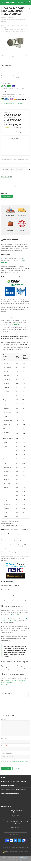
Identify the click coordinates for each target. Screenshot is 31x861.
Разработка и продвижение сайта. (15, 851)
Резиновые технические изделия (13, 781)
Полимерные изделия (9, 785)
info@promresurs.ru (17, 812)
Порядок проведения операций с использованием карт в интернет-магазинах (13, 682)
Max (24, 840)
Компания (5, 802)
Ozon (7, 840)
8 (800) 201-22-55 (13, 620)
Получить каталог (15, 834)
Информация (6, 806)
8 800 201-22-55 (16, 828)
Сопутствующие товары (10, 793)
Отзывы (20, 169)
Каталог (4, 777)
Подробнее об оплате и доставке (12, 103)
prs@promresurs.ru (13, 614)
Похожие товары (8, 169)
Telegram (19, 840)
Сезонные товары (7, 798)
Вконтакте (15, 840)
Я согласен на (16, 762)
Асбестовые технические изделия (13, 789)
